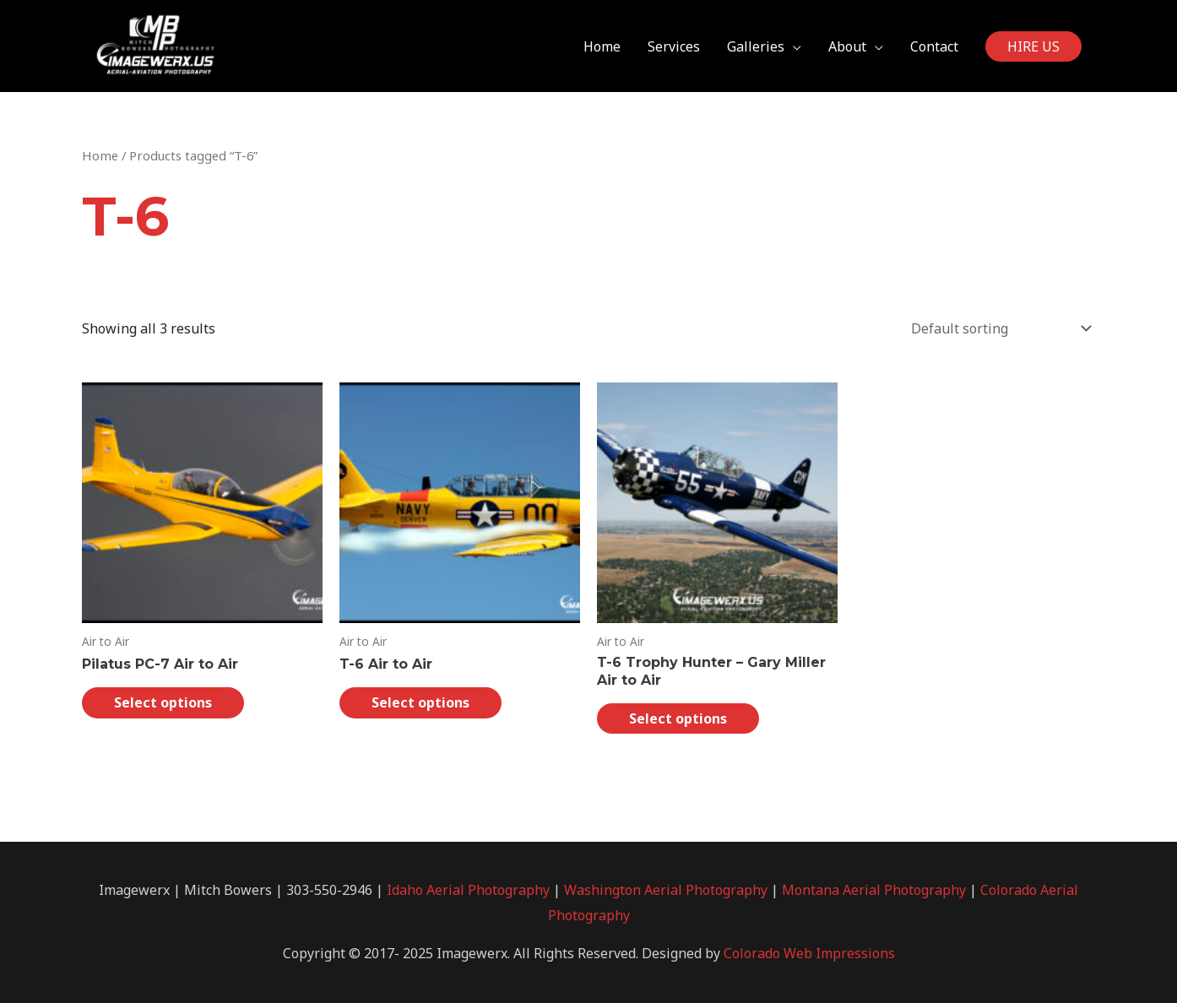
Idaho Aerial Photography (468, 890)
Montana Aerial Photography (874, 890)
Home (100, 155)
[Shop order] (997, 328)
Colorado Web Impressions (809, 953)
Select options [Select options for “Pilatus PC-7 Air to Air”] (163, 702)
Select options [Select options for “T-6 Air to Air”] (420, 702)
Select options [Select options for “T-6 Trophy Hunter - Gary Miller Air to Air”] (678, 718)
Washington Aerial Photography (665, 890)
